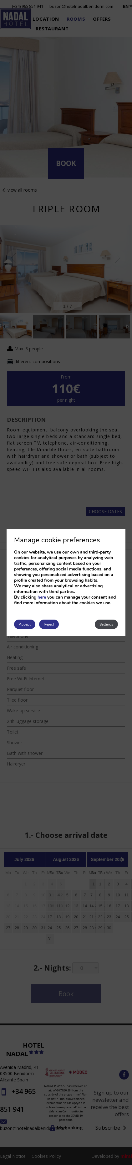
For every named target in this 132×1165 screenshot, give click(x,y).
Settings (106, 624)
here (42, 597)
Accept (25, 624)
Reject (49, 624)
